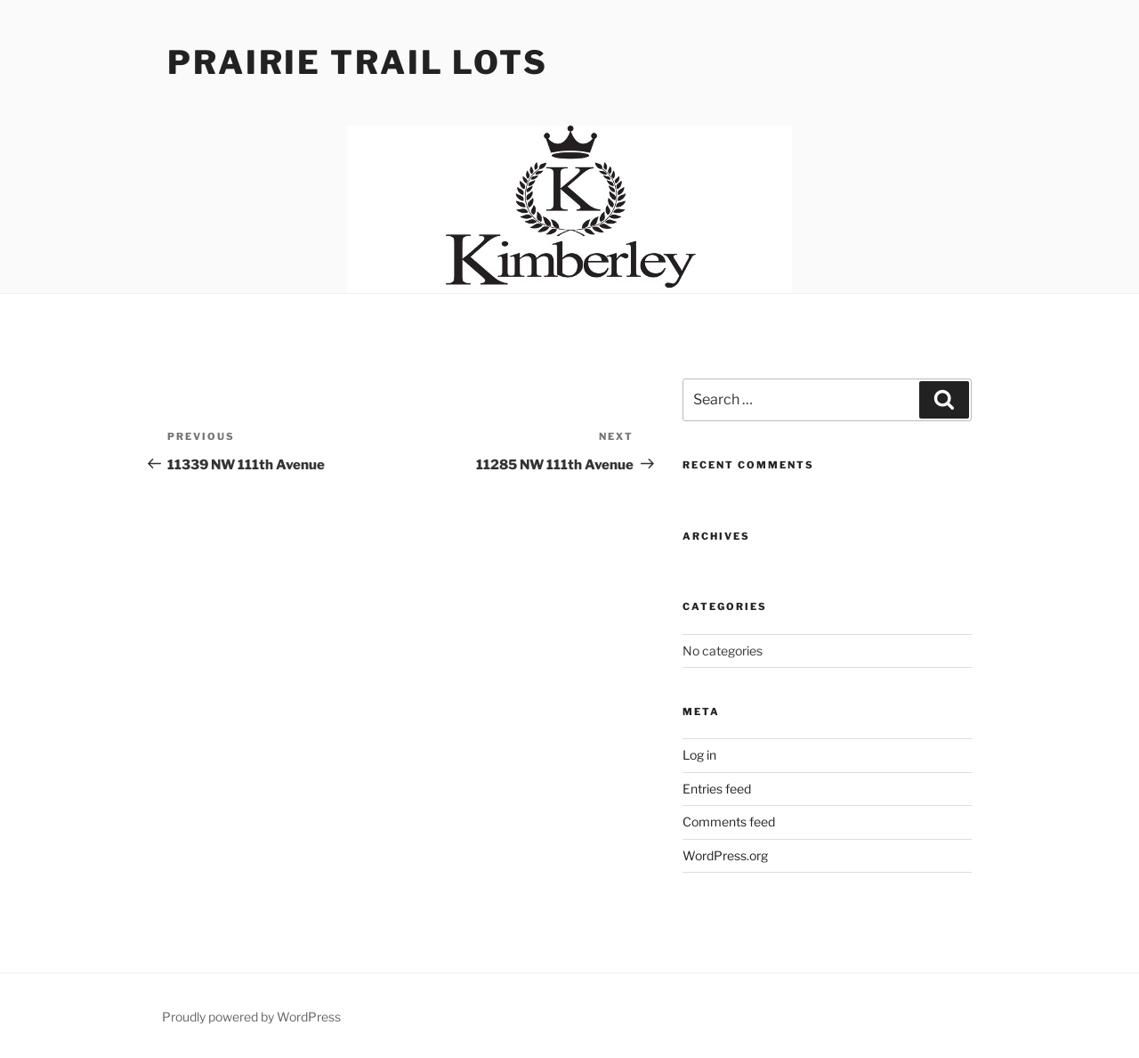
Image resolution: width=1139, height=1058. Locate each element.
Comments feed (729, 821)
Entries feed (717, 788)
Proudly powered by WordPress (251, 1016)
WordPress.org (725, 855)
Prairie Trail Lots (357, 62)
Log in (699, 754)
